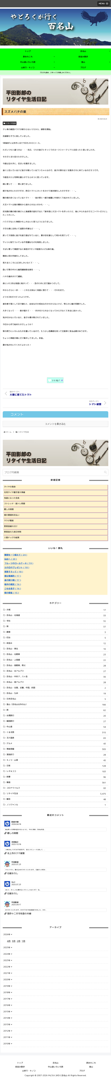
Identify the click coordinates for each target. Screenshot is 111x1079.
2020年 (6, 979)
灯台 (57, 637)
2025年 (6, 947)
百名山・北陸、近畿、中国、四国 (57, 687)
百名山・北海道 (57, 615)
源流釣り (57, 754)
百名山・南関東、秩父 (57, 665)
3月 (13, 940)
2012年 (6, 1030)
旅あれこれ (91, 1062)
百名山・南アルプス (57, 682)
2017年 (6, 998)
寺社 (57, 621)
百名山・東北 (57, 648)
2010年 (6, 1043)
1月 (23, 940)
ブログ (82, 1070)
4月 (8, 940)
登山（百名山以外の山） (57, 704)
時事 (57, 777)
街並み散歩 (20, 1066)
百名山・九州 (57, 693)
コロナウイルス (57, 788)
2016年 (6, 1005)
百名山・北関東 (57, 654)
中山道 (57, 726)
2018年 (6, 992)
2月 (18, 940)
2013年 (6, 1024)
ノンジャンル (57, 804)
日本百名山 (57, 699)
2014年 (6, 1017)
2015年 (6, 1011)
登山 (91, 1066)
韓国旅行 (57, 721)
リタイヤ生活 (10, 123)
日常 (57, 765)
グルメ (57, 743)
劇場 (57, 632)
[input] (55, 472)
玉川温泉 (57, 738)
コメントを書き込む (55, 423)
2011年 (6, 1037)
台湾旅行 (57, 715)
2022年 (6, 966)
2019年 (6, 985)
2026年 (6, 934)
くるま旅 (57, 732)
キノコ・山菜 (57, 760)
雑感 (57, 782)
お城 (57, 609)
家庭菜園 (57, 749)
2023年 (6, 960)
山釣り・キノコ (29, 1070)
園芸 (57, 799)
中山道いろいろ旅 (55, 1066)
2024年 (6, 953)
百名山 (55, 1062)
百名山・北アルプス (57, 671)
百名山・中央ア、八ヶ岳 (57, 676)
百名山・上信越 (57, 660)
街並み (57, 643)
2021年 (6, 973)
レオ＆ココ (57, 771)
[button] (105, 472)
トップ (20, 1062)
